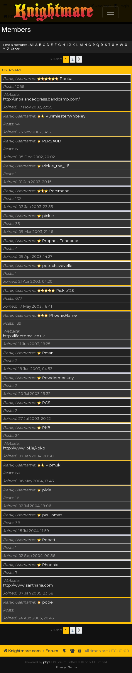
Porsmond (59, 190)
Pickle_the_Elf (55, 165)
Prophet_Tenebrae (60, 240)
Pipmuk (53, 465)
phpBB (48, 662)
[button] (79, 59)
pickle (48, 215)
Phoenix (50, 564)
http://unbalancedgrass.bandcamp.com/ (41, 99)
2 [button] (73, 59)
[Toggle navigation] (110, 12)
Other (15, 49)
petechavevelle (57, 265)
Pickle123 (65, 290)
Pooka (66, 78)
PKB (46, 427)
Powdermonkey (58, 377)
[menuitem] (79, 651)
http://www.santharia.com (28, 585)
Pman (47, 352)
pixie (46, 490)
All (31, 45)
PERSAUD (51, 141)
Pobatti (49, 539)
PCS (46, 402)
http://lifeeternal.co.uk (24, 335)
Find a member (15, 45)
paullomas (52, 514)
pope (47, 602)
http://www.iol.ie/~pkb (24, 448)
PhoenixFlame (63, 315)
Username (12, 70)
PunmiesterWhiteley (65, 116)
